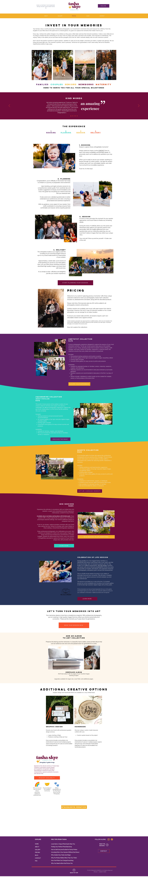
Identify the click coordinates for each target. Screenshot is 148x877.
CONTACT (101, 150)
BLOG (36, 855)
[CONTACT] (104, 851)
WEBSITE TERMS (102, 872)
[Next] (138, 105)
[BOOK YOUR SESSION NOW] (74, 625)
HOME (37, 844)
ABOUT (37, 846)
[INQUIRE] (103, 6)
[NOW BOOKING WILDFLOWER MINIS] (96, 537)
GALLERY (37, 849)
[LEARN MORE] (64, 545)
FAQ (36, 861)
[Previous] (9, 105)
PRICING (37, 852)
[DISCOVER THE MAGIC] (60, 439)
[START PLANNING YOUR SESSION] (75, 282)
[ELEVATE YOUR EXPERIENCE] (79, 384)
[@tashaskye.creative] (74, 807)
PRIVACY (96, 872)
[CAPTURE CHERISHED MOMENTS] (89, 491)
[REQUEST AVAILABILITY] (47, 778)
